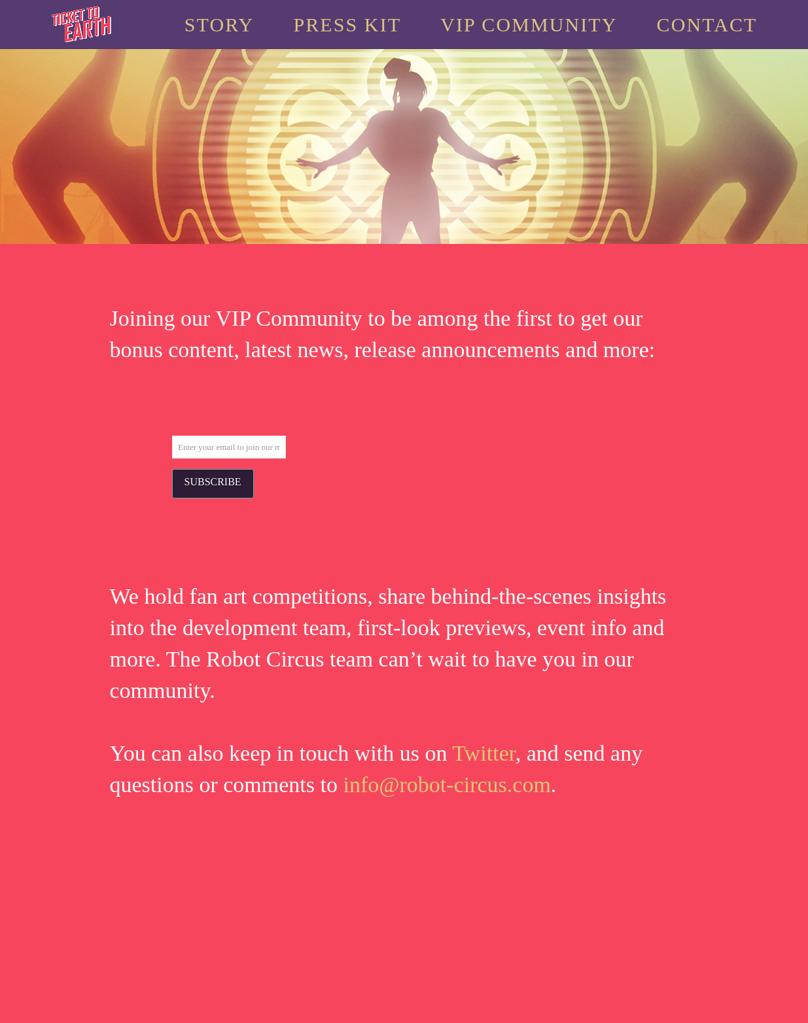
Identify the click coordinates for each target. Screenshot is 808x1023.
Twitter (483, 753)
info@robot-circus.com (446, 784)
